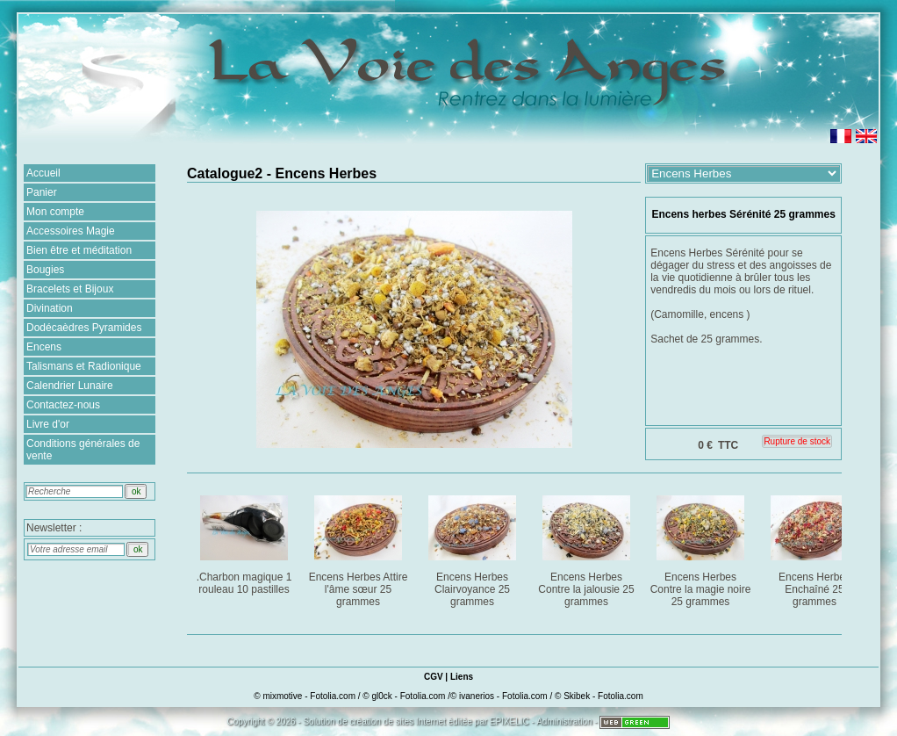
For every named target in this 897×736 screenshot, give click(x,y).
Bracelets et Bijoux (69, 289)
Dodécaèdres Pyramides (83, 327)
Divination (49, 308)
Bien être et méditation (79, 250)
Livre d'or (47, 424)
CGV (433, 677)
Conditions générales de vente (83, 449)
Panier (41, 192)
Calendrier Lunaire (69, 385)
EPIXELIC (509, 721)
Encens (43, 347)
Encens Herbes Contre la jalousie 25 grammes (587, 547)
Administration (564, 721)
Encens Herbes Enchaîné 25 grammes (815, 547)
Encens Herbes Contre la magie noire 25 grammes (701, 547)
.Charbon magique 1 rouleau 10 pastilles (245, 541)
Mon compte (55, 212)
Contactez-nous (63, 405)
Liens (461, 677)
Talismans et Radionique (83, 366)
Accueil (43, 173)
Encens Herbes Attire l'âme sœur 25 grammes (359, 547)
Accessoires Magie (70, 231)
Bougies (45, 269)
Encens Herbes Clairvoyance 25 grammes (473, 547)
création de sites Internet (397, 721)
